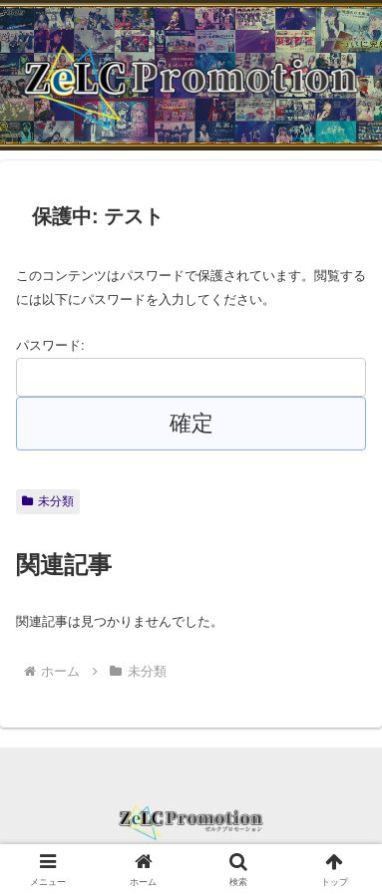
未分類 (48, 501)
